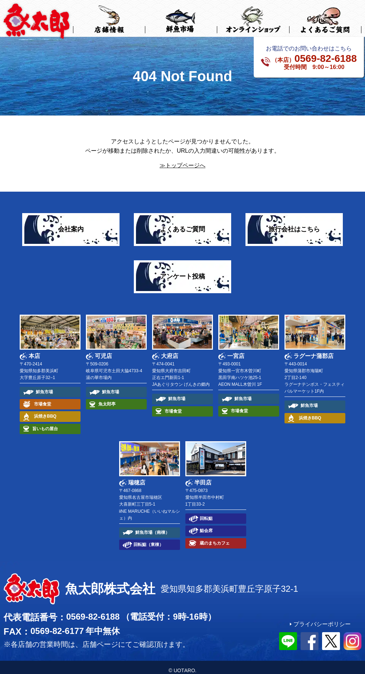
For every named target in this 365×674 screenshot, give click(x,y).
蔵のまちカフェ (215, 536)
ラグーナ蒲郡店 (313, 349)
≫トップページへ (182, 159)
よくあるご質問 (182, 223)
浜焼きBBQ (45, 410)
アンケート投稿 (182, 270)
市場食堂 (42, 397)
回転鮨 (206, 512)
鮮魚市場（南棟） (152, 525)
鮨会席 (206, 524)
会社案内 (71, 223)
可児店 (103, 349)
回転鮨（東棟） (148, 538)
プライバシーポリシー (322, 618)
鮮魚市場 (44, 385)
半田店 (202, 476)
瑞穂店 (136, 476)
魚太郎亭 (107, 397)
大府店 (169, 349)
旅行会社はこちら (294, 223)
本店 (34, 349)
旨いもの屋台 (45, 422)
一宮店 (235, 349)
